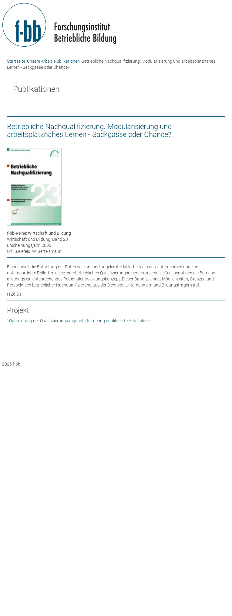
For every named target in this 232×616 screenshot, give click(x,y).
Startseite (16, 61)
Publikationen (67, 61)
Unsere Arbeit (39, 61)
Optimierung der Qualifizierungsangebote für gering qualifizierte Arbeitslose (79, 320)
